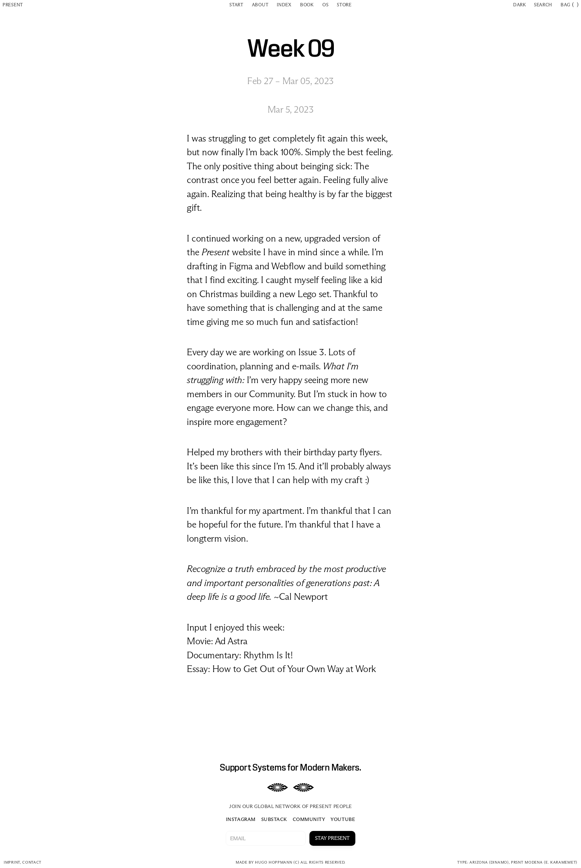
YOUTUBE (343, 819)
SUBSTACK (274, 819)
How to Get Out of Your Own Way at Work (294, 669)
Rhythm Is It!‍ (268, 655)
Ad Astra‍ (231, 641)
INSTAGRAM (241, 819)
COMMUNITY (309, 819)
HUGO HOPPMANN (273, 862)
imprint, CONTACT (23, 862)
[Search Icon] (544, 4)
